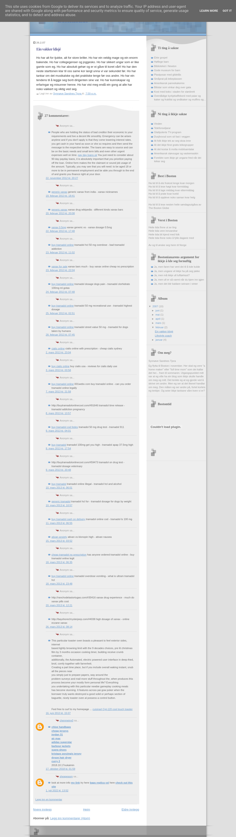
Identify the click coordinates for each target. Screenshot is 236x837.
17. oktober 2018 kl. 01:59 (60, 768)
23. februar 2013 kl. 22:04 (60, 270)
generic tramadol (61, 501)
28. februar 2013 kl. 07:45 (60, 334)
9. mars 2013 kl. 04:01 (58, 430)
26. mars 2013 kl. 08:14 (59, 626)
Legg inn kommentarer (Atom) (70, 818)
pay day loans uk (87, 155)
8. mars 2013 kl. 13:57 (58, 413)
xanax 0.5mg (59, 227)
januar (159, 339)
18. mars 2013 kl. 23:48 (59, 583)
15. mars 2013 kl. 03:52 (59, 540)
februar (160, 327)
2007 (156, 306)
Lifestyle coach (163, 335)
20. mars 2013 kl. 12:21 (59, 605)
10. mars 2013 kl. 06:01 (59, 487)
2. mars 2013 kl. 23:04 (58, 352)
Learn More (209, 10)
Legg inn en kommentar (48, 799)
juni (158, 310)
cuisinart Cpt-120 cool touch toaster (113, 709)
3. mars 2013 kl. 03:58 (58, 370)
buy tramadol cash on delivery (69, 519)
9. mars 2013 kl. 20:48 (58, 469)
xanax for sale (60, 266)
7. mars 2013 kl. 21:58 (58, 391)
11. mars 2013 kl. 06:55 (59, 523)
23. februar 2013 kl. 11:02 (60, 252)
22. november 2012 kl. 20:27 (62, 178)
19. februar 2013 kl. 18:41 (60, 195)
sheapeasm (66, 776)
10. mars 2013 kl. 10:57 (59, 505)
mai (158, 314)
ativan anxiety (59, 537)
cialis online (58, 348)
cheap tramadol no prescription (69, 554)
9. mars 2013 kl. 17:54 (58, 448)
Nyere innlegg (42, 809)
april (158, 318)
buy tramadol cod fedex (65, 427)
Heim (86, 809)
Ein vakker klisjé (164, 331)
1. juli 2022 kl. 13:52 (57, 790)
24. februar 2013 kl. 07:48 (60, 291)
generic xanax (60, 191)
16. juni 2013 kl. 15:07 (58, 713)
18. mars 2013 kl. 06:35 (59, 562)
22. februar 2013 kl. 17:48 (60, 231)
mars (159, 323)
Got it (227, 10)
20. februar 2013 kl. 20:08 (60, 213)
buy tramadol (59, 444)
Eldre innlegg (130, 809)
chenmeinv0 (67, 720)
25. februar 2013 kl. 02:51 (60, 313)
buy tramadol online (63, 244)
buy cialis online (61, 366)
